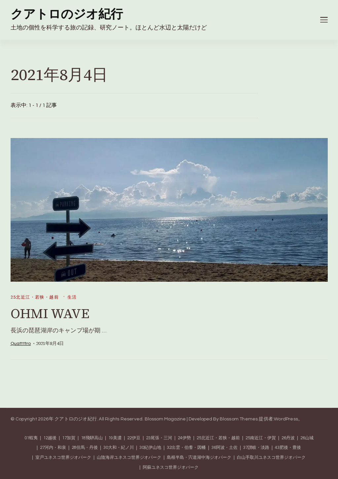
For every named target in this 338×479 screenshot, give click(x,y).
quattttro (21, 343)
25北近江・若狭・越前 (35, 297)
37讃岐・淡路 (256, 448)
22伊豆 (133, 438)
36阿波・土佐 (224, 448)
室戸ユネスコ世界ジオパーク (63, 457)
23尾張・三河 (159, 438)
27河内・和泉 (53, 448)
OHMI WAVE (50, 313)
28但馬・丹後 (85, 448)
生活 (72, 297)
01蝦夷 (31, 438)
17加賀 (68, 438)
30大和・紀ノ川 (118, 448)
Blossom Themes (239, 419)
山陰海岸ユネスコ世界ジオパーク (129, 457)
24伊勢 (184, 438)
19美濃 (115, 438)
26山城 (307, 438)
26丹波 (288, 438)
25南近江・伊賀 (260, 438)
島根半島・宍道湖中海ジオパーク (199, 457)
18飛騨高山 (92, 438)
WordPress (286, 419)
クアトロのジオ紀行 (67, 14)
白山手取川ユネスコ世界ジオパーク (271, 457)
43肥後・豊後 (288, 448)
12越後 (49, 438)
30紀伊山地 (150, 448)
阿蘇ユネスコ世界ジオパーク (171, 467)
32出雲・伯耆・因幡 (186, 448)
